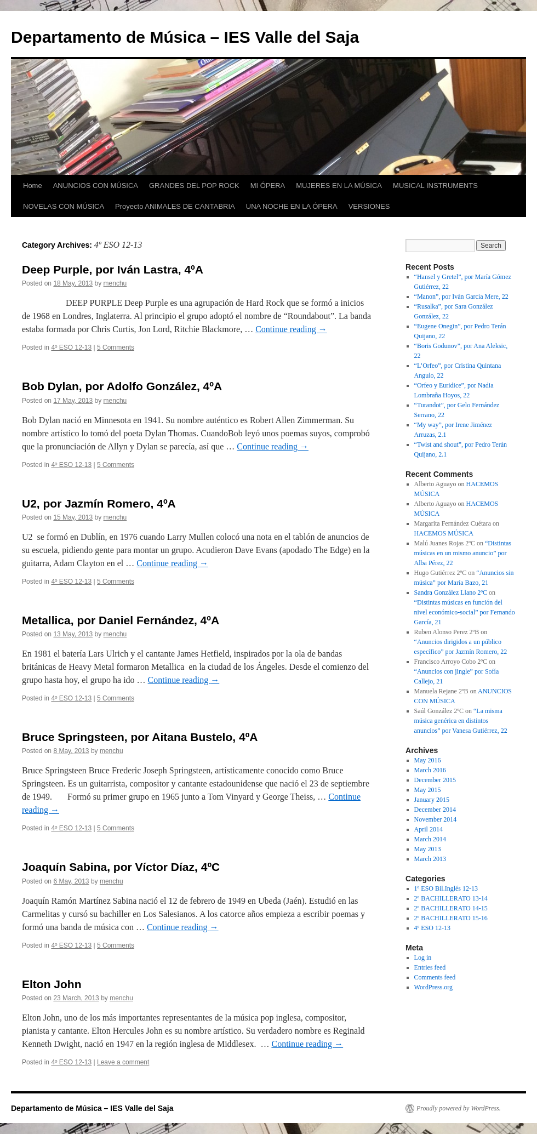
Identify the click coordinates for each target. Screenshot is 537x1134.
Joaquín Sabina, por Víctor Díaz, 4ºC (121, 867)
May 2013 (427, 849)
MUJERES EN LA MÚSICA (339, 185)
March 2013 (430, 859)
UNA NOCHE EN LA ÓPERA (292, 206)
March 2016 (430, 770)
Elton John (52, 984)
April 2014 (428, 829)
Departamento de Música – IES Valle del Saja (185, 37)
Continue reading (291, 329)
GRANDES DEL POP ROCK (194, 185)
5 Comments (115, 347)
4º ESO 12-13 (71, 347)
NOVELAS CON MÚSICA (63, 206)
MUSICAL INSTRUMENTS (435, 185)
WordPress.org (433, 987)
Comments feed (435, 977)
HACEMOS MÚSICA (443, 533)
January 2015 (431, 800)
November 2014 (435, 819)
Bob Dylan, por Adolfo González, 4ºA (122, 386)
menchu (115, 283)
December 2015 (435, 780)
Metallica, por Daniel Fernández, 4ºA (120, 620)
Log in (423, 957)
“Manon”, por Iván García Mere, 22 (461, 296)
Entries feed (430, 967)
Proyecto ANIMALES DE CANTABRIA (175, 206)
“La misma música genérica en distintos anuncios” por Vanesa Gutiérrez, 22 (460, 720)
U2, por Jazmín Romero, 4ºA (99, 503)
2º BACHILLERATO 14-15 (451, 908)
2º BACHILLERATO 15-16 (451, 918)
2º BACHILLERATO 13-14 (451, 898)
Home (32, 185)
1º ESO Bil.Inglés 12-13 (446, 888)
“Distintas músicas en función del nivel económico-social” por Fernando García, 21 (464, 612)
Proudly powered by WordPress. (458, 1108)
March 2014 (430, 839)
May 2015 (427, 790)
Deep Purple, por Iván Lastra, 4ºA (112, 269)
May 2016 (427, 760)
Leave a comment (123, 1062)
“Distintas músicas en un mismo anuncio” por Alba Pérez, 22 (462, 553)
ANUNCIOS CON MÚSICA (95, 185)
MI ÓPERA (267, 185)
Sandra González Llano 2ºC (450, 592)
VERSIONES (369, 206)
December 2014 (435, 809)
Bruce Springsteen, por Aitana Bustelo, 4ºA (140, 737)
